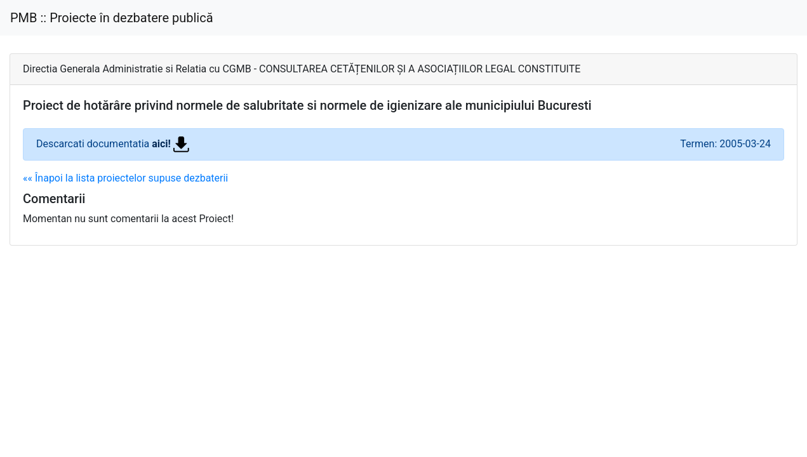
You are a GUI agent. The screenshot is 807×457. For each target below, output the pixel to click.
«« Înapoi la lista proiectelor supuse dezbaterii (125, 178)
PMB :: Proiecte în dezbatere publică (111, 17)
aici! (170, 144)
